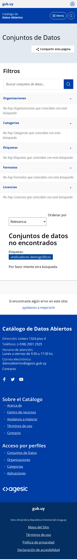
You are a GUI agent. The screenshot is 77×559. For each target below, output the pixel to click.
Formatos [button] (37, 167)
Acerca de (14, 405)
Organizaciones (18, 460)
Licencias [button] (37, 187)
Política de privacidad (38, 542)
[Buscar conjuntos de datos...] (38, 84)
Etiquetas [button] (37, 147)
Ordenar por (57, 215)
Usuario (68, 84)
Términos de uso (19, 426)
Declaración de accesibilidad (38, 550)
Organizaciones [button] (37, 98)
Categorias (15, 466)
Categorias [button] (37, 123)
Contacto (9, 369)
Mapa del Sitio (38, 527)
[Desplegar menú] (58, 15)
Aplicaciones (16, 473)
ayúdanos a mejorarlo (38, 307)
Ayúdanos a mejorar (22, 419)
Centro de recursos (21, 412)
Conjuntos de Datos (22, 453)
